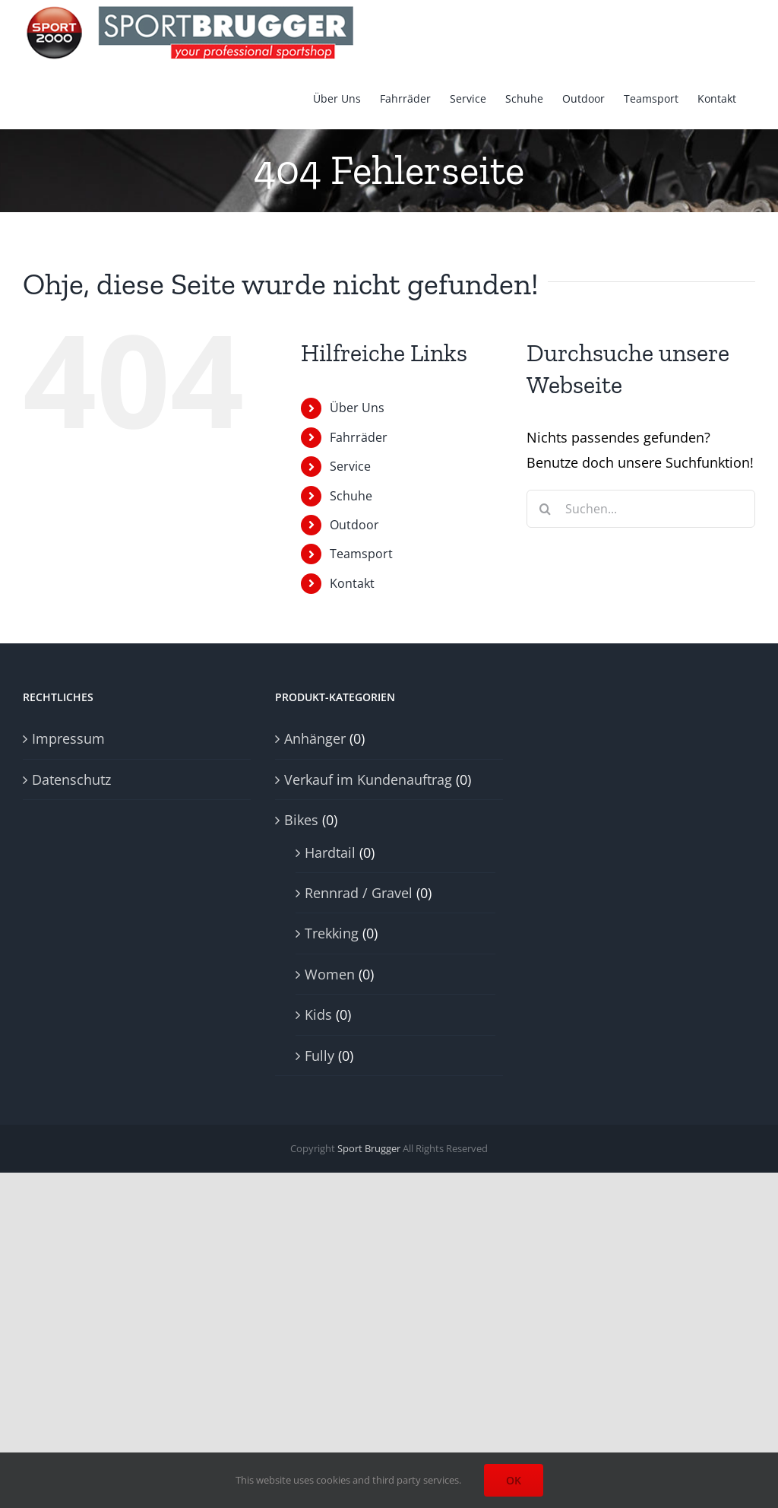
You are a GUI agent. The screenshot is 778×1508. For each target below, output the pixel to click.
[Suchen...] (641, 509)
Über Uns (357, 407)
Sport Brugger (368, 1148)
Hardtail (330, 852)
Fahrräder (358, 437)
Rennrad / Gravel (359, 893)
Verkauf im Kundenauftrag (368, 779)
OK (513, 1480)
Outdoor (354, 524)
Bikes (301, 820)
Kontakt (352, 583)
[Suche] (546, 509)
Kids (318, 1014)
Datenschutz (71, 779)
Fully (319, 1055)
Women (330, 974)
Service (350, 466)
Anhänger (315, 738)
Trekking (332, 933)
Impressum (68, 738)
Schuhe (351, 495)
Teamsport (361, 553)
